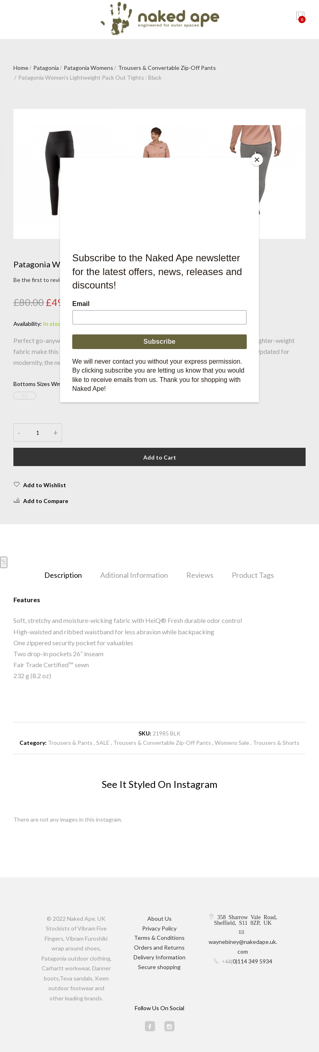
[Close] (257, 160)
